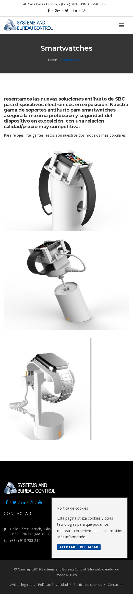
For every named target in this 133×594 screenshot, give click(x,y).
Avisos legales (21, 584)
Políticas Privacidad (53, 584)
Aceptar (67, 547)
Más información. (71, 536)
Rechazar (89, 547)
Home (52, 59)
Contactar (115, 584)
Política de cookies (88, 584)
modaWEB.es (66, 575)
